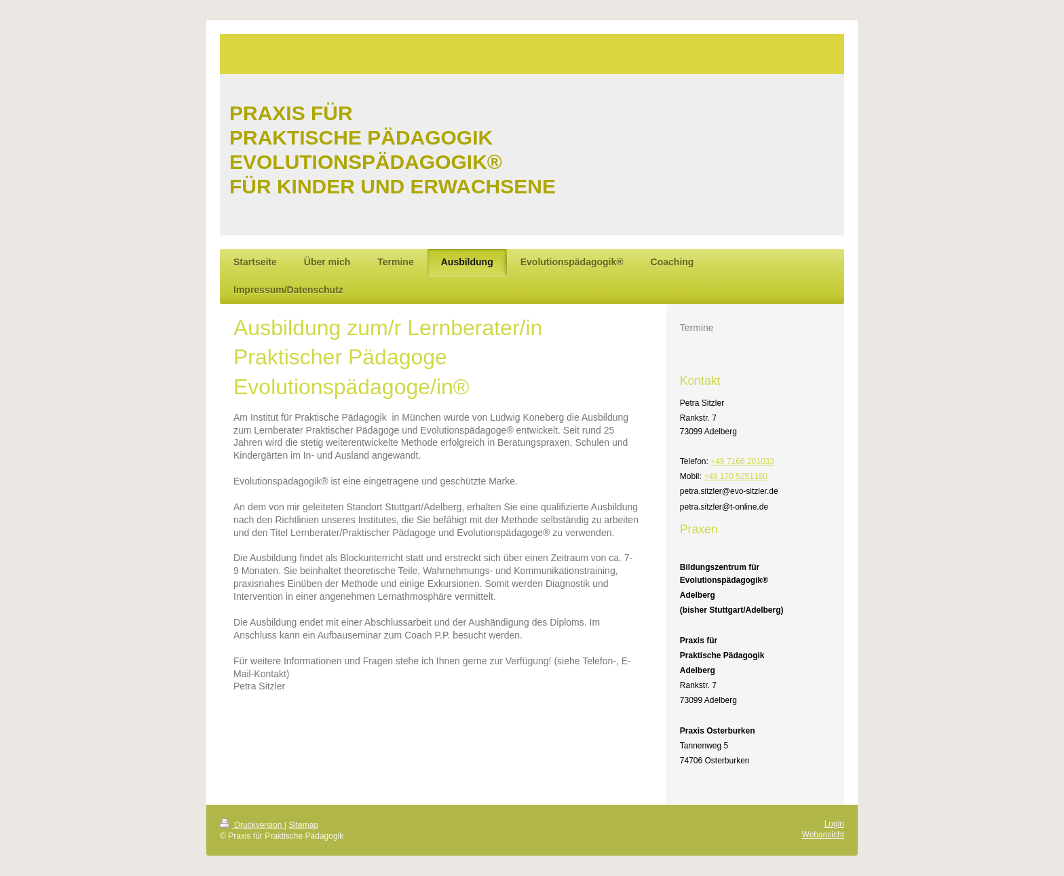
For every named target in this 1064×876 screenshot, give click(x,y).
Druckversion (252, 825)
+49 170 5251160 (735, 476)
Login (834, 824)
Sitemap (303, 825)
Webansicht (823, 834)
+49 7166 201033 (742, 461)
